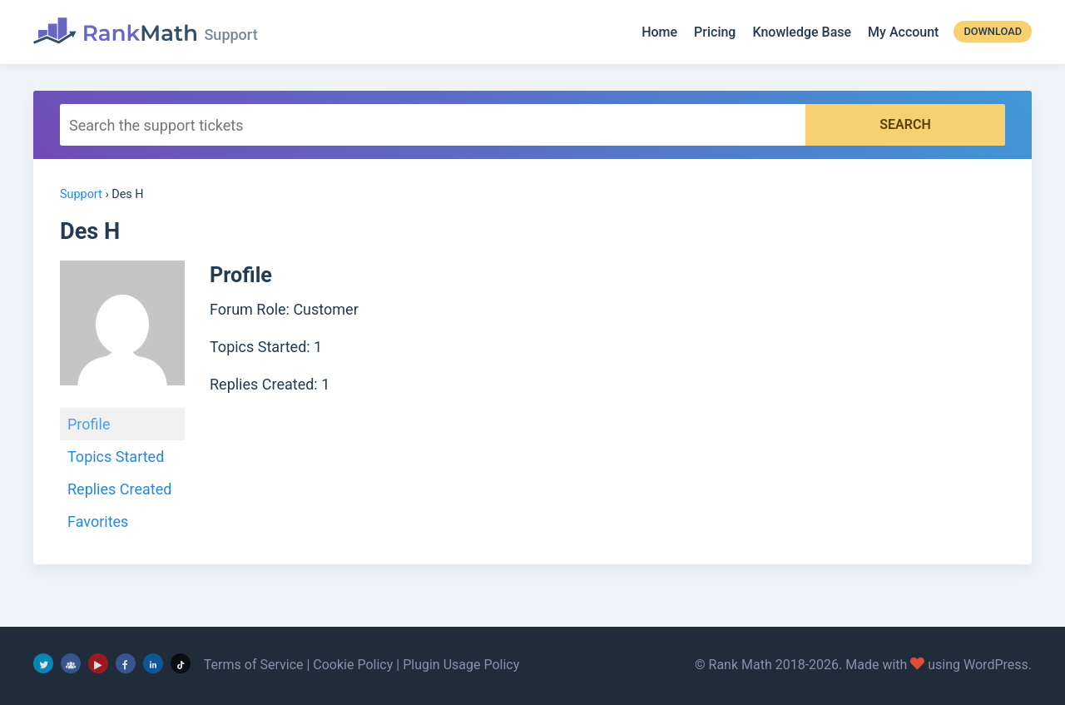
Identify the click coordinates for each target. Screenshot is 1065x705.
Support (81, 194)
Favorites (97, 521)
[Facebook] (126, 663)
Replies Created (119, 489)
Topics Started (115, 456)
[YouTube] (98, 663)
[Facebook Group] (71, 663)
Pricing (715, 32)
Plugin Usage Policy (461, 665)
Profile (88, 424)
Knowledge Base (801, 32)
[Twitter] (43, 663)
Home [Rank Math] (659, 32)
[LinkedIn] (153, 663)
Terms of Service (254, 665)
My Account (903, 32)
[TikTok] (181, 663)
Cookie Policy (353, 665)
